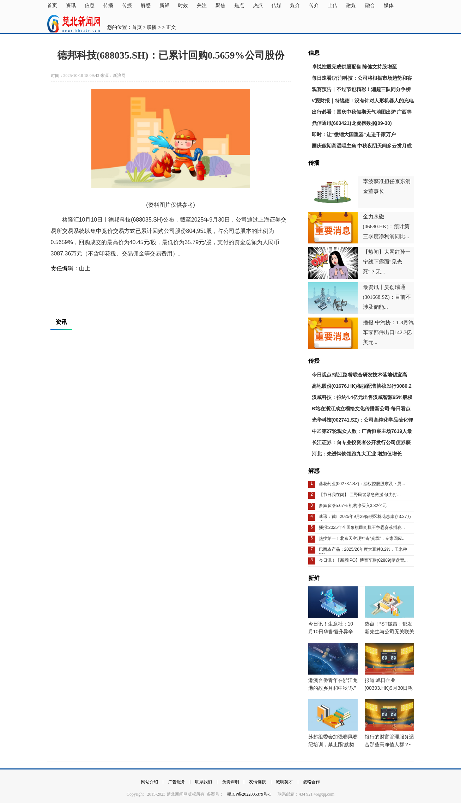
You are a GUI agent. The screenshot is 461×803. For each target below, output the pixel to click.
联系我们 (203, 781)
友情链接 (257, 781)
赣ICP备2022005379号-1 (249, 794)
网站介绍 (149, 781)
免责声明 (230, 781)
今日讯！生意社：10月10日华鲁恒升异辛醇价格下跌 (330, 631)
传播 (108, 5)
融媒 (351, 5)
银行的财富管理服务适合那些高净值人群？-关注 (389, 744)
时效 (183, 5)
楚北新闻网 (73, 23)
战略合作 (311, 781)
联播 (152, 27)
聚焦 (220, 5)
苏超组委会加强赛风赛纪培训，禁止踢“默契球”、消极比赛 (333, 744)
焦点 (239, 5)
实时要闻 (106, 286)
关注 (202, 5)
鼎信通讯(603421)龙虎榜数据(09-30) (352, 123)
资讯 (71, 5)
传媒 (276, 5)
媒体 (389, 5)
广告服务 (176, 781)
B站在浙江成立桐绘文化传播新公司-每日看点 (361, 408)
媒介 (295, 5)
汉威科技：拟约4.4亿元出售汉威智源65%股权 (362, 397)
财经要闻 (85, 286)
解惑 (146, 5)
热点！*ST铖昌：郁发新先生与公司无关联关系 (389, 631)
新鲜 (164, 5)
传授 (127, 5)
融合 (370, 5)
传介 (314, 5)
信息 (90, 5)
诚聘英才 (284, 781)
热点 (258, 5)
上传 (333, 5)
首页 (52, 5)
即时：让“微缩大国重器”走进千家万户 (354, 134)
